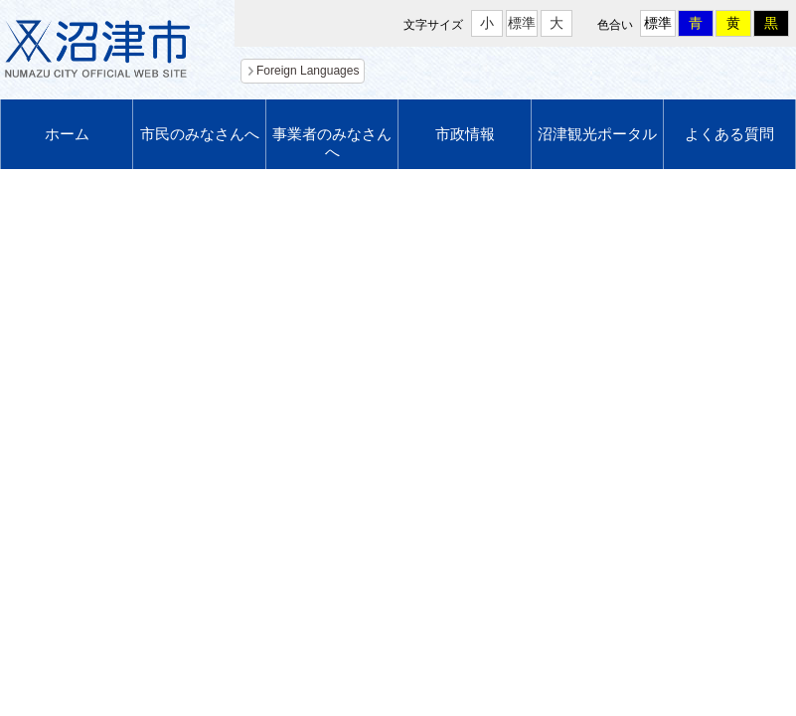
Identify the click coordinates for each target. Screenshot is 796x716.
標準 (522, 23)
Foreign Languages (307, 71)
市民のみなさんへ (199, 133)
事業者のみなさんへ (332, 142)
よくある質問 (729, 133)
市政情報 (465, 133)
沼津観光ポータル (597, 133)
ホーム (67, 133)
